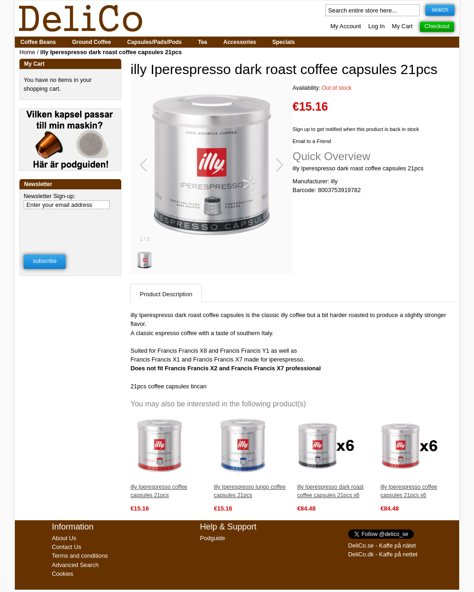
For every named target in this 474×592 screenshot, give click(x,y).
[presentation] (71, 226)
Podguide (212, 538)
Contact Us (66, 546)
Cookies (62, 573)
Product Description (166, 294)
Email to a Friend (312, 141)
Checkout (436, 26)
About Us (64, 538)
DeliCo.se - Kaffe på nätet (382, 545)
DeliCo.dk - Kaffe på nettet (383, 554)
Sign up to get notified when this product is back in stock (356, 129)
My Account (346, 26)
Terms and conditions (80, 555)
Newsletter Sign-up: (49, 196)
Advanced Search (75, 564)
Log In (376, 26)
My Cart (402, 26)
